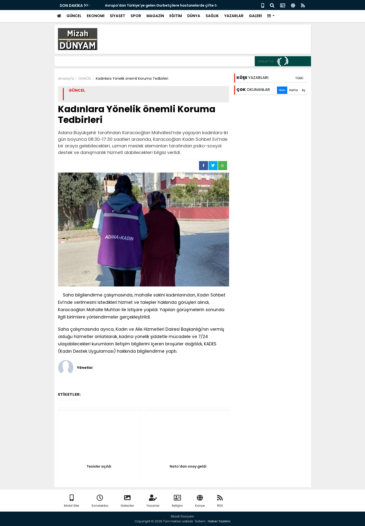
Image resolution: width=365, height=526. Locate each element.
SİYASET (117, 15)
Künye (200, 501)
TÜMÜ (299, 78)
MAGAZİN (155, 15)
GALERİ (255, 15)
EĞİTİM (175, 15)
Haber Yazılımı (219, 521)
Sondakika (99, 501)
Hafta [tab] (293, 90)
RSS (220, 501)
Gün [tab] (282, 90)
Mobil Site (71, 501)
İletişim (177, 501)
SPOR (136, 15)
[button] (271, 16)
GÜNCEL (73, 15)
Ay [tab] (303, 90)
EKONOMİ (95, 15)
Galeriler (127, 501)
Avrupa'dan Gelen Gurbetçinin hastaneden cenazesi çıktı (147, 5)
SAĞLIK (212, 15)
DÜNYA (193, 15)
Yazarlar (153, 501)
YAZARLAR (233, 15)
